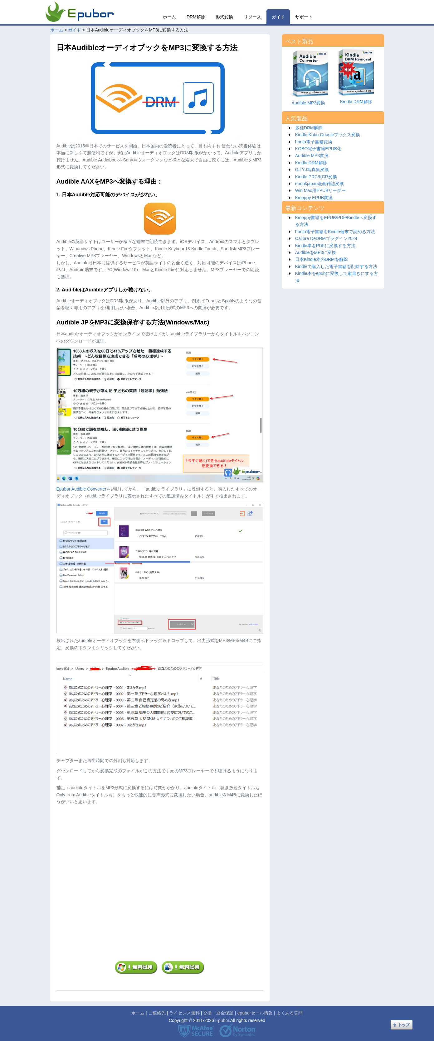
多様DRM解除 (309, 127)
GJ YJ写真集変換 (312, 169)
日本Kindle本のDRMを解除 (321, 259)
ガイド (278, 16)
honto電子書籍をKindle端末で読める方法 (335, 231)
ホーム (169, 16)
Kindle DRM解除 (311, 162)
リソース (252, 16)
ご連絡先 (157, 1012)
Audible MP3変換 (312, 155)
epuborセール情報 (255, 1012)
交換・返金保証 (218, 1012)
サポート (304, 16)
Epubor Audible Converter (81, 489)
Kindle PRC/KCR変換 (316, 176)
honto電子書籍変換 (313, 141)
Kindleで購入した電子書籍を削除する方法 (336, 266)
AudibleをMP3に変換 (315, 252)
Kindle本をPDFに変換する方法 (325, 245)
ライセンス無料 (184, 1012)
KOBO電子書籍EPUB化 (318, 148)
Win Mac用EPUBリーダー (320, 190)
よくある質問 (289, 1012)
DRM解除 (196, 16)
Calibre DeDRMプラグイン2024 (326, 238)
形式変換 (224, 16)
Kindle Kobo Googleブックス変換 (327, 134)
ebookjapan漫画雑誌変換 (319, 183)
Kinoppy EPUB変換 (314, 197)
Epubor (222, 1020)
